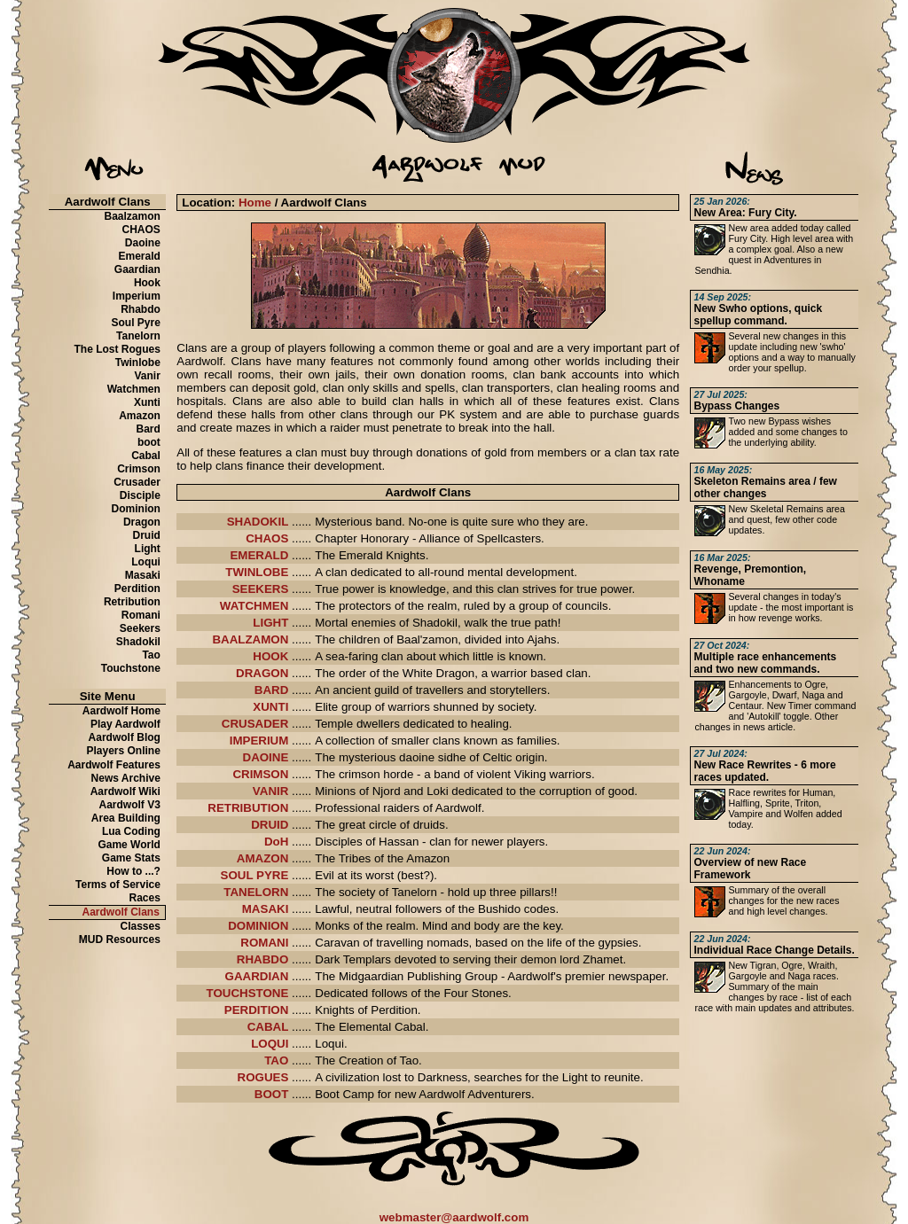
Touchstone (130, 668)
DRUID (269, 824)
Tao (151, 655)
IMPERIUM (259, 740)
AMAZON (263, 858)
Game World (129, 844)
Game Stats (131, 858)
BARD (271, 690)
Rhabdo (140, 309)
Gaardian (137, 269)
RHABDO (263, 959)
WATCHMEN (254, 605)
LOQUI (269, 1043)
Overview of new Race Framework (749, 863)
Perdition (137, 588)
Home (255, 202)
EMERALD (259, 555)
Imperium (136, 296)
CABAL (268, 1026)
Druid (146, 535)
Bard (148, 429)
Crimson (138, 469)
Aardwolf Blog (124, 737)
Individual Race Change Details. (773, 944)
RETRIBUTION (247, 808)
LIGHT (270, 622)
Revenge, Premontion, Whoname (749, 570)
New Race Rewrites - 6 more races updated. (764, 766)
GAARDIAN (257, 976)
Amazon (139, 415)
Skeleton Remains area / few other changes (764, 482)
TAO (276, 1060)
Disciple (140, 495)
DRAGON (262, 673)
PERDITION (256, 1010)
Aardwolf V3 (129, 805)
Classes (140, 926)
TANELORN (255, 892)
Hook (147, 283)
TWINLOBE (256, 572)
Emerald (139, 256)
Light (147, 548)
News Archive (125, 778)
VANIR (270, 791)
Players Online (123, 751)
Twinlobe (137, 362)
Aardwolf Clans (121, 912)
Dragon (141, 522)
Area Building (125, 818)
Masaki (142, 575)
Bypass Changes (736, 400)
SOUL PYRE (255, 875)
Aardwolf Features (113, 765)
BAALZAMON (250, 639)
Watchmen (133, 389)
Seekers (140, 628)
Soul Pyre (136, 322)
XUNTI (270, 706)
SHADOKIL (258, 521)
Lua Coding (131, 831)
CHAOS (141, 229)
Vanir (147, 376)
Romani (140, 615)
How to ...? (133, 871)
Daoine (142, 243)
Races (144, 898)
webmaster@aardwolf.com (454, 1217)
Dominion (136, 509)
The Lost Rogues (117, 349)
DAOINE (266, 757)
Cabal (145, 455)
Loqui (145, 562)
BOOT (271, 1094)
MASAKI (265, 909)
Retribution (132, 602)
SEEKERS (260, 589)
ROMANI (264, 942)
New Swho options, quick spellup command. (757, 309)
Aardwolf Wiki (125, 791)
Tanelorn (138, 336)
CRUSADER (255, 723)
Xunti (147, 402)
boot (148, 442)
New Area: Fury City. (744, 207)
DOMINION (258, 925)
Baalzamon (132, 216)
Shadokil (138, 641)
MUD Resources (119, 939)
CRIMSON (260, 774)
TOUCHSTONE (248, 993)
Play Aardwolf (125, 724)
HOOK (270, 656)
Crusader (137, 482)
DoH (276, 841)
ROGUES (263, 1077)
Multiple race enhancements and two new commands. (764, 657)
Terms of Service (117, 884)
